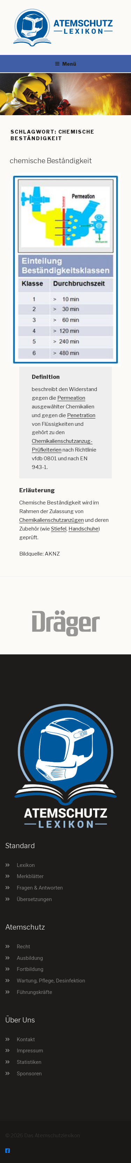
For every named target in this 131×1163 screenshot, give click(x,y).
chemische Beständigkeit (51, 161)
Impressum (30, 1051)
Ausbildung (30, 958)
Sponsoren (29, 1073)
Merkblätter (30, 876)
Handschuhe (83, 529)
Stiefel (58, 529)
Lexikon (26, 865)
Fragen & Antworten (40, 888)
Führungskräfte (34, 992)
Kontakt (26, 1039)
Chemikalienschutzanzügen (51, 520)
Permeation (71, 398)
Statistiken (29, 1062)
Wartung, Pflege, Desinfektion (51, 981)
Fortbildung (30, 969)
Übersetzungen (34, 899)
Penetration (81, 415)
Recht (23, 946)
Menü (65, 64)
